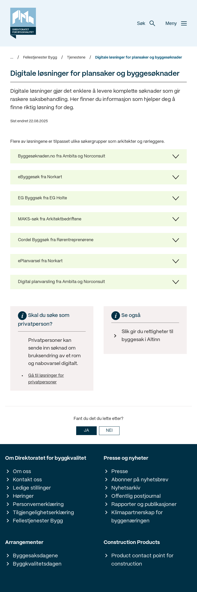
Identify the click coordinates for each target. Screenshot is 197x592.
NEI (109, 431)
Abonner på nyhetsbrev (139, 479)
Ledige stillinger (32, 488)
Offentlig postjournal (136, 496)
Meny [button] (176, 23)
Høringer (23, 496)
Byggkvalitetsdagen (37, 564)
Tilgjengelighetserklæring (43, 512)
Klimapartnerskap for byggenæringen (137, 516)
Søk (146, 23)
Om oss (22, 471)
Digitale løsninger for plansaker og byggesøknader (138, 57)
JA (86, 431)
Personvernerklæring (38, 504)
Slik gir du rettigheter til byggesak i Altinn (147, 336)
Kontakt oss (27, 479)
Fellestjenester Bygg (40, 57)
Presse (119, 471)
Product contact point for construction (142, 560)
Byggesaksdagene (35, 555)
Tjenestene (76, 57)
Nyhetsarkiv (125, 488)
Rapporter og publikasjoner (143, 504)
